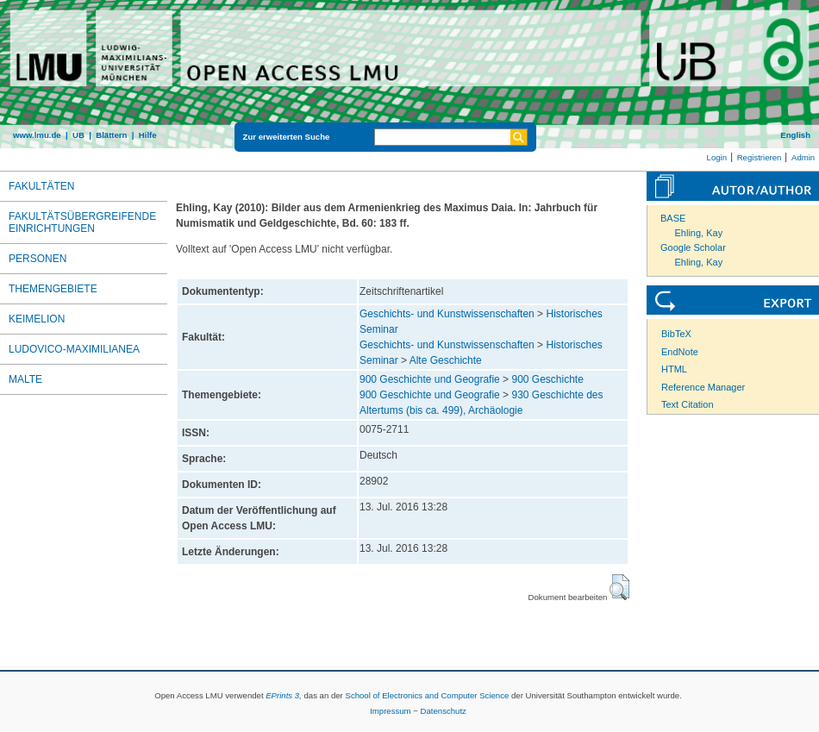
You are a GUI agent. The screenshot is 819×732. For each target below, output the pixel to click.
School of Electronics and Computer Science (427, 695)
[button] (619, 587)
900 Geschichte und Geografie (429, 379)
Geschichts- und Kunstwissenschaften (447, 314)
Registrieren (759, 157)
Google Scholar (693, 247)
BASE (672, 218)
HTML (674, 369)
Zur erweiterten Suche (286, 136)
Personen (37, 259)
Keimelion (37, 319)
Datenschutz (443, 711)
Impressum (390, 711)
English (795, 135)
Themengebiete (53, 289)
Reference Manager (703, 387)
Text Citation (687, 404)
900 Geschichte (547, 379)
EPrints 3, (284, 695)
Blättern (111, 135)
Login (717, 157)
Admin (803, 157)
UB (78, 135)
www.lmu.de (37, 135)
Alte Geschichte (446, 360)
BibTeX (676, 333)
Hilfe (148, 135)
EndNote (679, 352)
